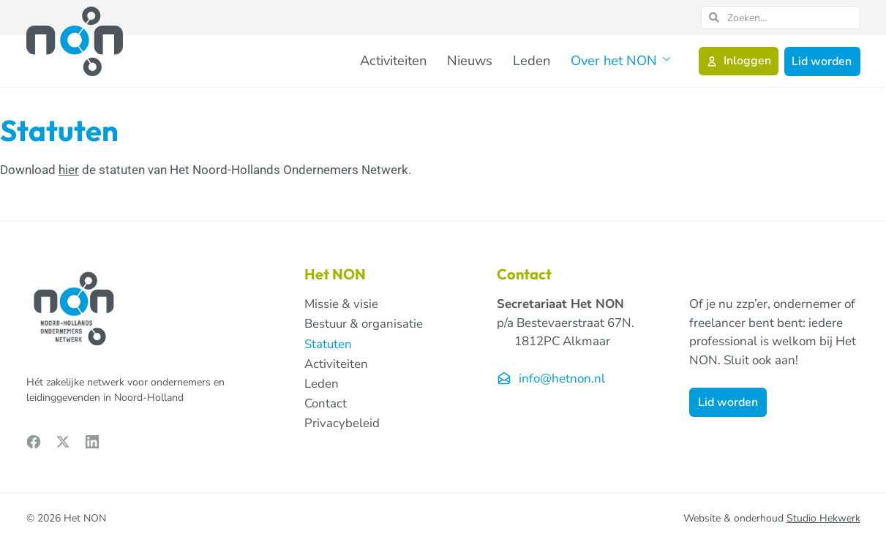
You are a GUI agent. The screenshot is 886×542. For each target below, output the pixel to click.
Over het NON (625, 60)
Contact (325, 404)
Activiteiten (418, 60)
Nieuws (489, 60)
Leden (545, 60)
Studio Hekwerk (823, 518)
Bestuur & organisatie (364, 324)
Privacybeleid (342, 424)
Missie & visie (341, 304)
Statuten (328, 344)
